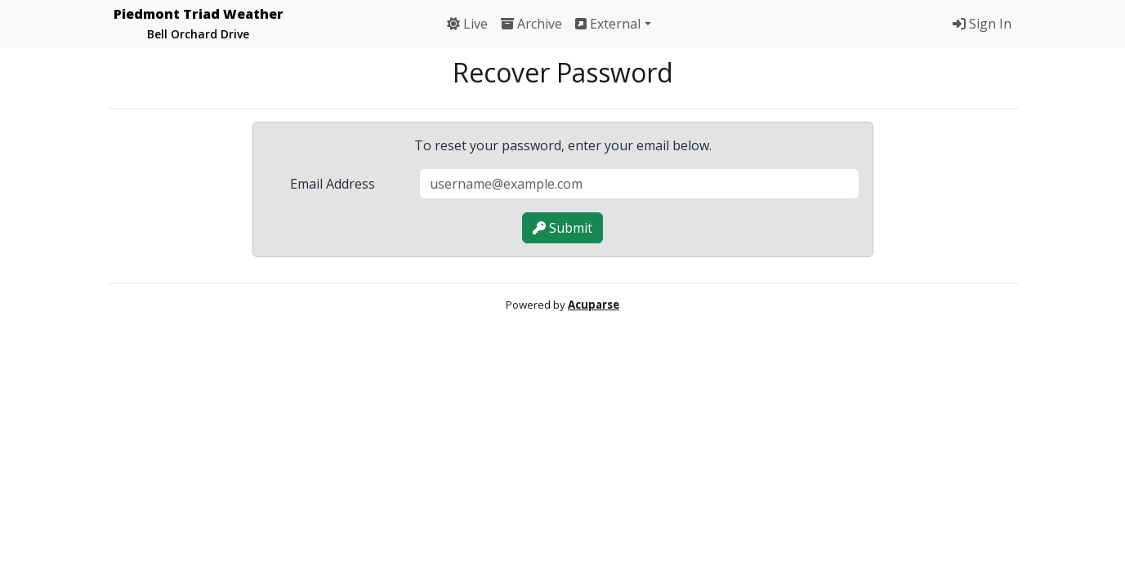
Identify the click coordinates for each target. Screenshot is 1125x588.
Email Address (332, 184)
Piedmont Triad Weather (198, 23)
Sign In (982, 24)
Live (467, 24)
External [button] (608, 24)
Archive (531, 24)
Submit (562, 228)
